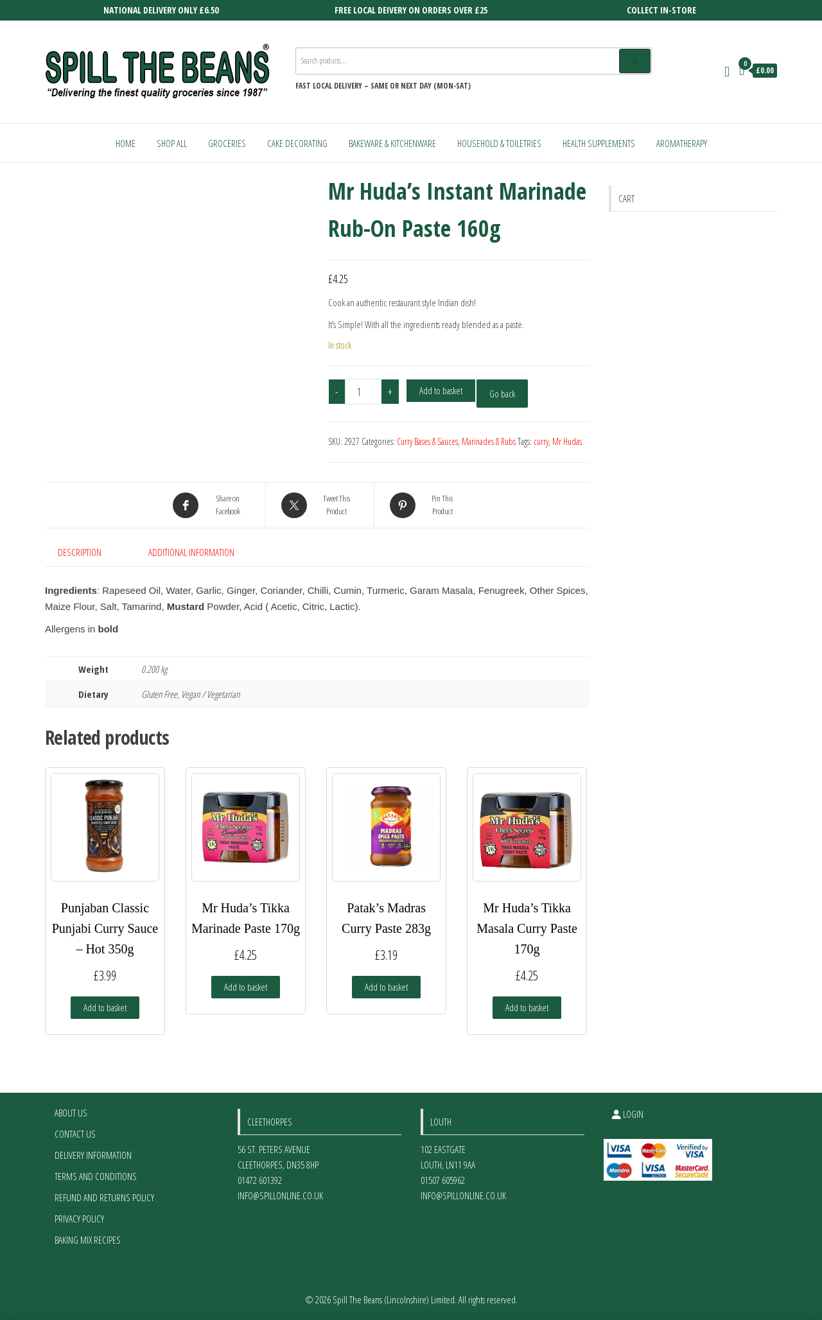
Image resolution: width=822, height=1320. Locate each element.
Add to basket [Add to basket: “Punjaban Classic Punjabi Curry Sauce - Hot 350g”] (105, 1007)
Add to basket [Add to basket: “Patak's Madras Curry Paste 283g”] (386, 986)
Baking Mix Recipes (88, 1239)
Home (126, 143)
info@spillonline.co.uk (280, 1195)
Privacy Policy (79, 1218)
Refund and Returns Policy (104, 1197)
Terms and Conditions (96, 1176)
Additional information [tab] (191, 552)
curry (541, 441)
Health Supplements (599, 143)
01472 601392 (260, 1180)
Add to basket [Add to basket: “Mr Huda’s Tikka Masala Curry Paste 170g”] (526, 1007)
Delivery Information (93, 1155)
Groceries (227, 143)
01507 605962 (443, 1180)
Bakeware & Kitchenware (392, 143)
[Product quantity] (363, 391)
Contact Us (75, 1133)
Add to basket (440, 390)
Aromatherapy (681, 143)
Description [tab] (79, 552)
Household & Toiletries (499, 143)
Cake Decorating (297, 143)
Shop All (172, 143)
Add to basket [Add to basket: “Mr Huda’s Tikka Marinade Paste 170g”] (245, 986)
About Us (71, 1112)
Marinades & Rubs (489, 441)
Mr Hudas (567, 441)
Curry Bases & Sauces (427, 441)
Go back (502, 393)
